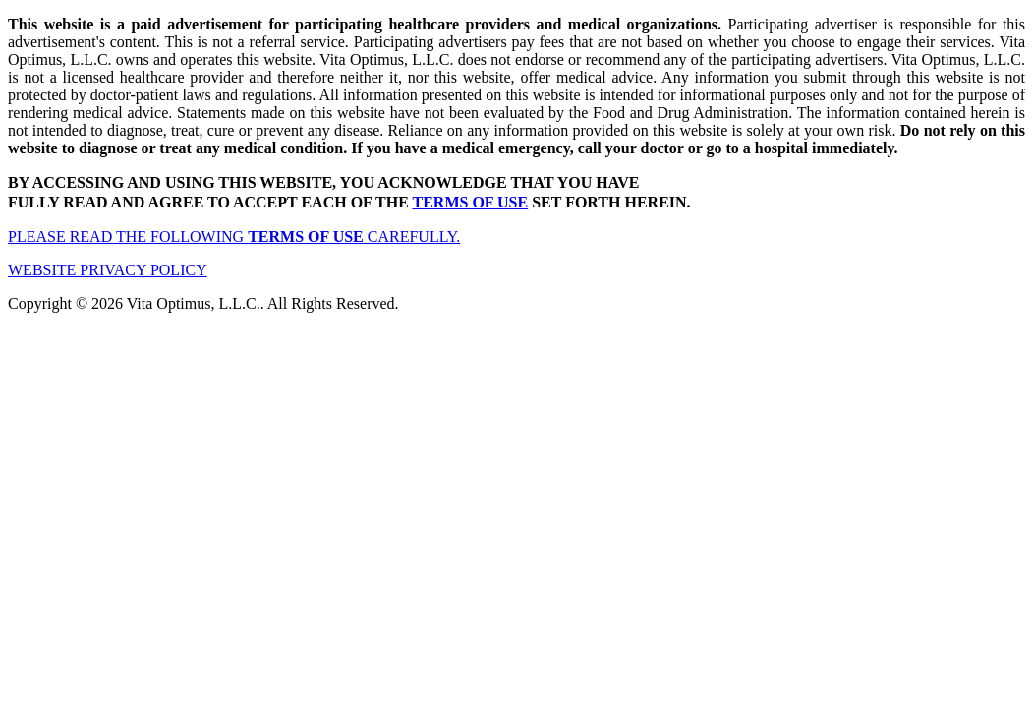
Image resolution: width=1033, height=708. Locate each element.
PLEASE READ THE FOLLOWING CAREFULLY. (234, 236)
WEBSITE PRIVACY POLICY (107, 270)
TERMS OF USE (471, 202)
